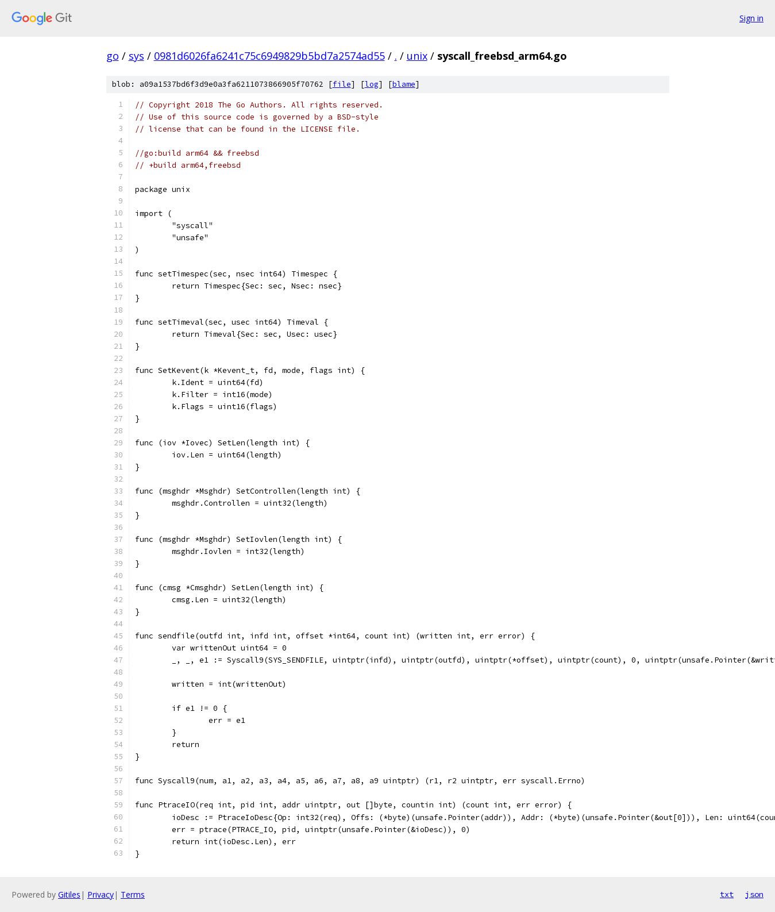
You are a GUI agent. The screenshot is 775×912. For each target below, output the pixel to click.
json (754, 894)
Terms (133, 894)
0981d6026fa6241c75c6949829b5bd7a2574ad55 (269, 56)
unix (417, 56)
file (342, 84)
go (112, 56)
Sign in (751, 18)
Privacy (100, 894)
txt (727, 894)
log (372, 84)
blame (403, 84)
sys (136, 56)
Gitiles (69, 894)
